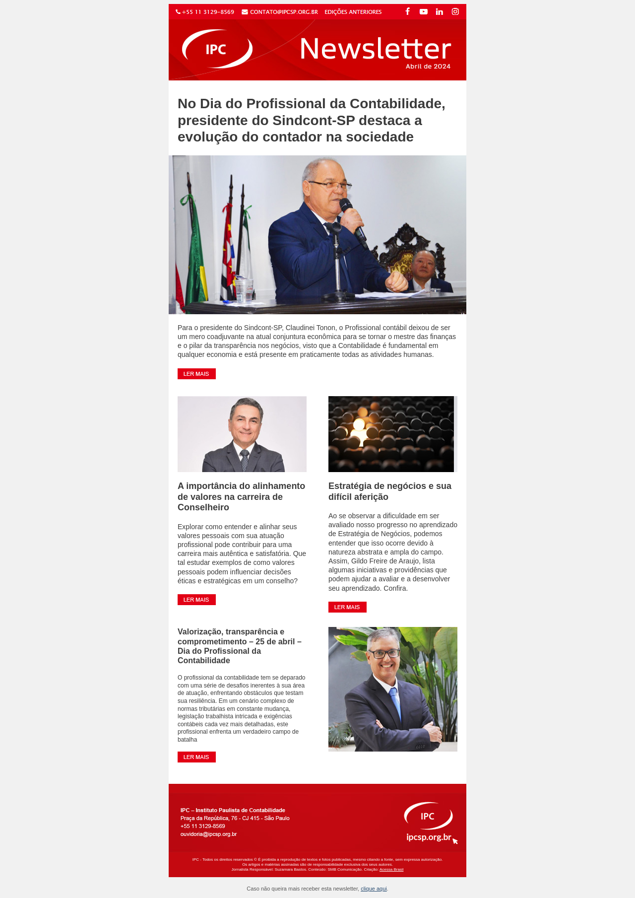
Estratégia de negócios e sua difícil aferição (389, 491)
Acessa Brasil (391, 869)
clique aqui (374, 889)
